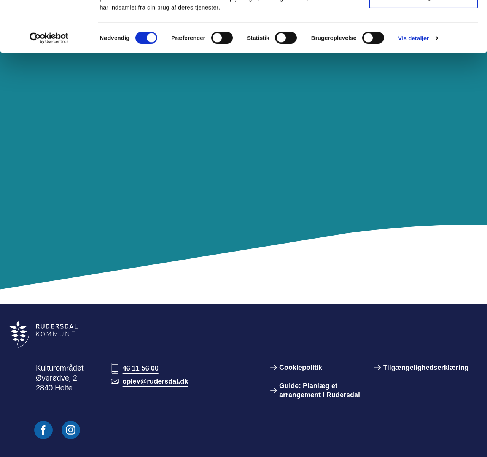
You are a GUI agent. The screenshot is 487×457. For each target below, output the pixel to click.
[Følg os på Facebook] (43, 430)
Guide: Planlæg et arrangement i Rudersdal (319, 390)
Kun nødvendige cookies (423, 45)
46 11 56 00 (141, 368)
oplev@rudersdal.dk (155, 381)
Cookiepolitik (300, 367)
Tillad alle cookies (423, 20)
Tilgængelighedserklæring (426, 367)
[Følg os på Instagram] (71, 430)
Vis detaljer (413, 86)
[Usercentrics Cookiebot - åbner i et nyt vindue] (49, 86)
